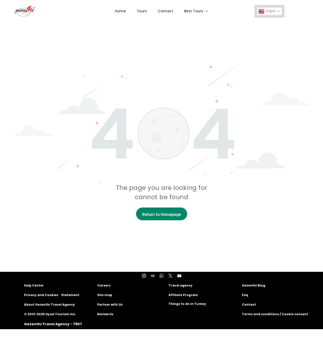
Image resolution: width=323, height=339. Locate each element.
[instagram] (144, 276)
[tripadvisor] (153, 276)
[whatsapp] (162, 276)
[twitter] (170, 276)
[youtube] (179, 276)
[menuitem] (122, 11)
